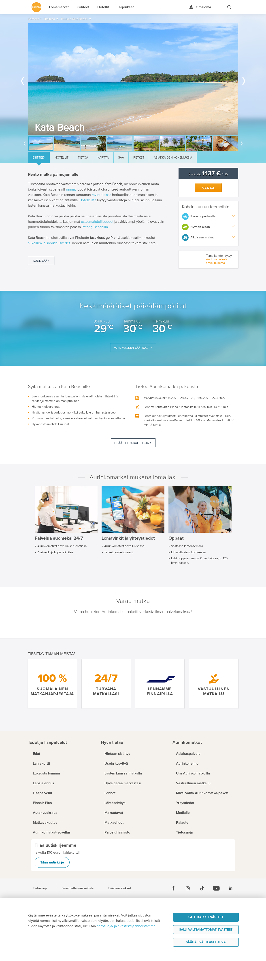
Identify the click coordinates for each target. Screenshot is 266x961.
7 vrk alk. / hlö (208, 174)
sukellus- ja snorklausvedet (49, 243)
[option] (133, 79)
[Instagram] (187, 888)
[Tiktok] (202, 888)
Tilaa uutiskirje (52, 862)
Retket (138, 157)
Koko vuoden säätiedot (132, 348)
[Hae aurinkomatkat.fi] (229, 7)
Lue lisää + (41, 261)
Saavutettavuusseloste (78, 888)
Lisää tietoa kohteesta (131, 443)
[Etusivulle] (36, 7)
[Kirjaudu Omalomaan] (200, 7)
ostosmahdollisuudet (97, 221)
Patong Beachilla (95, 227)
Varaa (208, 188)
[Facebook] (173, 888)
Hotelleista (87, 200)
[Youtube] (216, 888)
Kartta (103, 157)
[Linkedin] (230, 888)
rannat (71, 189)
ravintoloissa (101, 195)
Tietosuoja (40, 888)
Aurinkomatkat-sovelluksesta (216, 261)
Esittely (38, 157)
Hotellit (61, 157)
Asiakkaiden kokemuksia (173, 157)
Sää (121, 157)
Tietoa (83, 157)
